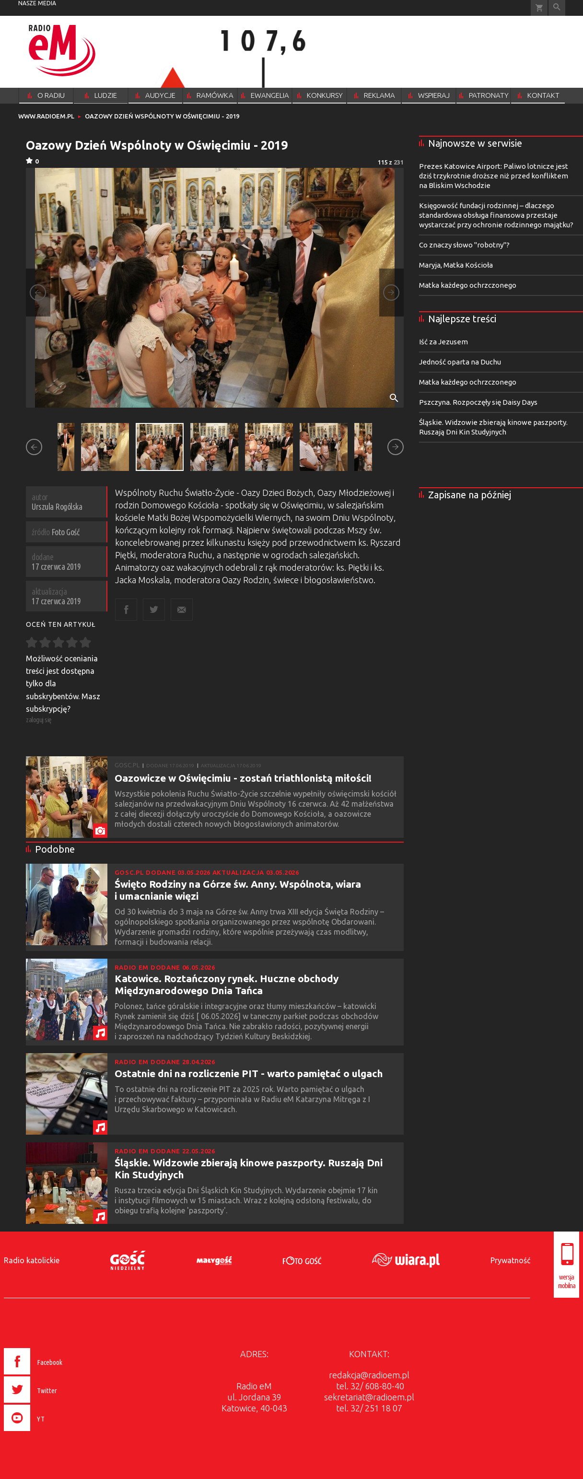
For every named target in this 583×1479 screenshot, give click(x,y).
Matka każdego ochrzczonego (467, 285)
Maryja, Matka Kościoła (456, 265)
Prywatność (510, 1260)
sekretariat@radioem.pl (369, 1397)
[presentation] (53, 1432)
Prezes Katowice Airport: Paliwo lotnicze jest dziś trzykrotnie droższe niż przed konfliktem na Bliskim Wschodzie (493, 175)
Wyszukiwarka (556, 8)
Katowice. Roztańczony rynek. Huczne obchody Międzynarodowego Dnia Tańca (226, 984)
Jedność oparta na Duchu (460, 362)
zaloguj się (39, 720)
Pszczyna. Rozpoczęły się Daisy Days (478, 402)
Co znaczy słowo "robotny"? (464, 245)
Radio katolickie (31, 1260)
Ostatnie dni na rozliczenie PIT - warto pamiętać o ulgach (249, 1073)
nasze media (37, 3)
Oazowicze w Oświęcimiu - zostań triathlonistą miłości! (243, 778)
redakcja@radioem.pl (369, 1375)
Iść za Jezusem (443, 342)
